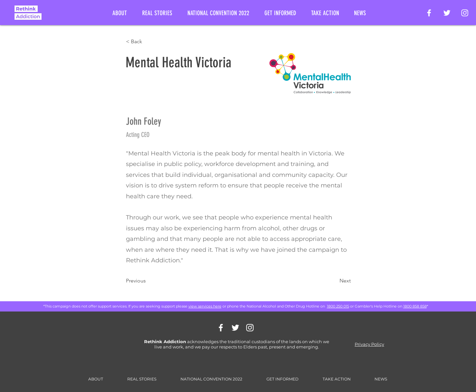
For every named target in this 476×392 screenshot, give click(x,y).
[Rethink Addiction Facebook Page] (429, 12)
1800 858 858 (415, 306)
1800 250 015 (338, 306)
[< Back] (148, 41)
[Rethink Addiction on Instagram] (464, 12)
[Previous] (148, 280)
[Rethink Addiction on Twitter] (447, 12)
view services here (204, 306)
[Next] (334, 280)
